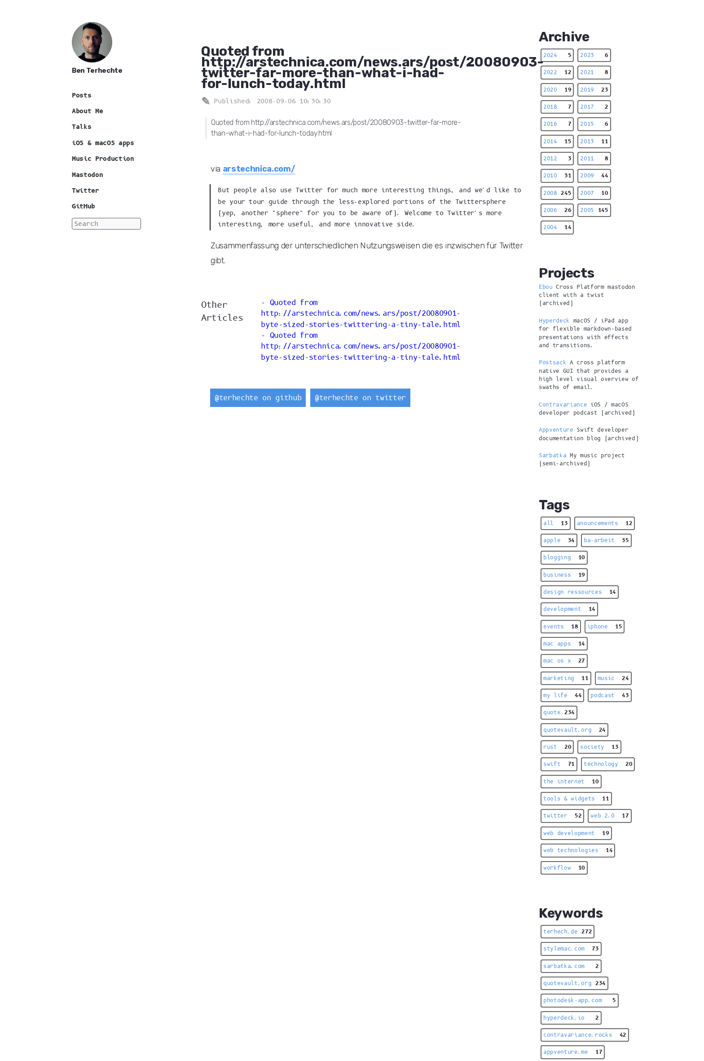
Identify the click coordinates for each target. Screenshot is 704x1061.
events (560, 627)
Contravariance (563, 404)
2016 (557, 124)
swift (559, 764)
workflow (564, 868)
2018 (557, 107)
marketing (566, 678)
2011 (594, 159)
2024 (557, 55)
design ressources (579, 592)
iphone (604, 627)
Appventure (556, 429)
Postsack (552, 362)
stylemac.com (571, 949)
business (564, 575)
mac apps (564, 644)
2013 (594, 141)
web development (576, 833)
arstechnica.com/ (259, 169)
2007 (594, 193)
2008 (557, 193)
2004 (557, 227)
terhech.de (567, 932)
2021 (594, 72)
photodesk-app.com (579, 1000)
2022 (557, 72)
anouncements (605, 523)
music (613, 678)
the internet (571, 782)
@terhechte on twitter (360, 397)
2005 (594, 210)
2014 (557, 141)
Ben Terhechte (97, 70)
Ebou (546, 287)
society (599, 747)
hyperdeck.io (571, 1018)
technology (608, 764)
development (569, 609)
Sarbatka (552, 455)
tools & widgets (576, 799)
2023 (594, 55)
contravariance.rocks (584, 1035)
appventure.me (572, 1052)
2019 (594, 90)
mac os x (564, 661)
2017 (594, 107)
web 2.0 (609, 816)
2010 (557, 176)
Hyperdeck (554, 320)
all (555, 523)
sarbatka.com (571, 966)
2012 (557, 159)
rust (557, 747)
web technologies (577, 850)
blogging (564, 557)
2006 (557, 210)
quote (559, 712)
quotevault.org (574, 730)
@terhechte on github (258, 397)
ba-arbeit (606, 540)
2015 (594, 124)
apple (559, 540)
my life (562, 695)
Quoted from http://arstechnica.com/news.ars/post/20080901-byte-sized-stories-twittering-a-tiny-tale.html (361, 313)
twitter (562, 816)
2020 (557, 90)
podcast (609, 695)
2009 (594, 176)
